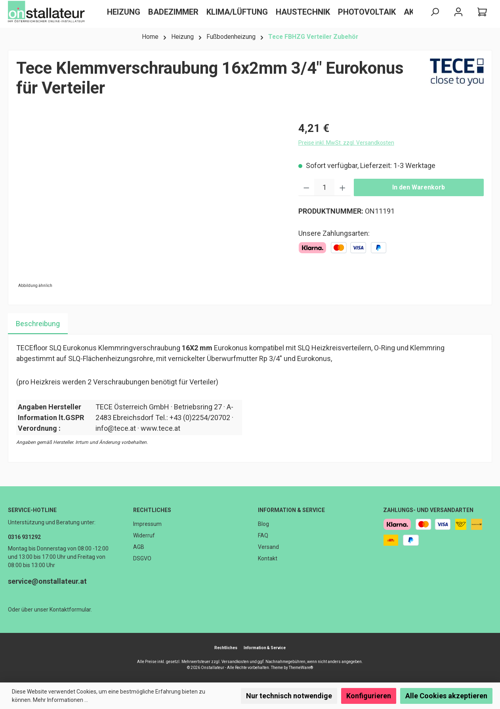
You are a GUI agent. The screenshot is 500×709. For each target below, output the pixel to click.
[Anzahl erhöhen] (342, 187)
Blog (263, 524)
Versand (268, 547)
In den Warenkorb (418, 187)
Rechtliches (152, 510)
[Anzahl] (324, 187)
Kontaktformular (70, 609)
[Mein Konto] (458, 12)
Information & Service (291, 510)
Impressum (147, 524)
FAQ (263, 535)
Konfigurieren (368, 696)
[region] (149, 205)
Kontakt (267, 558)
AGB (138, 547)
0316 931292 (24, 537)
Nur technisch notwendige (289, 696)
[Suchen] (435, 12)
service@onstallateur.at (47, 581)
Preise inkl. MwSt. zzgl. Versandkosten (346, 143)
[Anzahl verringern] (306, 187)
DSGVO (142, 558)
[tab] (38, 323)
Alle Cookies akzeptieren (446, 696)
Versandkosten (235, 661)
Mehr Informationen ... (60, 700)
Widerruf (144, 535)
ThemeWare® (301, 667)
